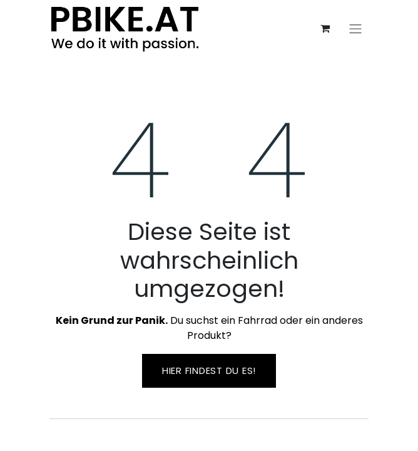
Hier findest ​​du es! (209, 370)
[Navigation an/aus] (355, 28)
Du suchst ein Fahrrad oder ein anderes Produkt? (209, 328)
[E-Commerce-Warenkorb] (324, 28)
